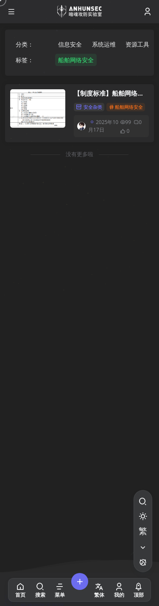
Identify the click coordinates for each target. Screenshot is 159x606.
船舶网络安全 (76, 60)
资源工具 (137, 44)
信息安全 (70, 44)
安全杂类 (89, 107)
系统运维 (104, 44)
